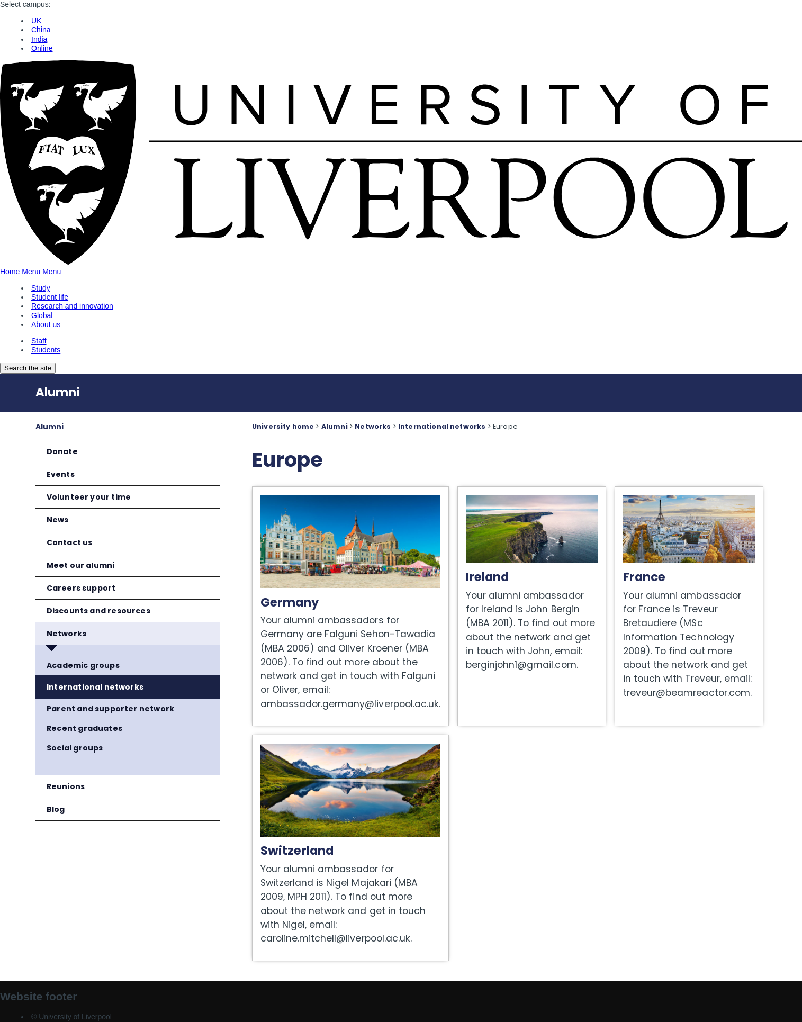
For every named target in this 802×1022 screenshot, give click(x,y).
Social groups (75, 748)
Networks (66, 633)
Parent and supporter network (110, 708)
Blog (56, 809)
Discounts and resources (98, 610)
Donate (62, 451)
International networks (95, 687)
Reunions (66, 786)
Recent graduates (84, 728)
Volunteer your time (89, 497)
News (58, 519)
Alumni (57, 392)
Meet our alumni (81, 565)
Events (61, 474)
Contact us (70, 542)
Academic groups (83, 665)
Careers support (81, 588)
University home (283, 426)
